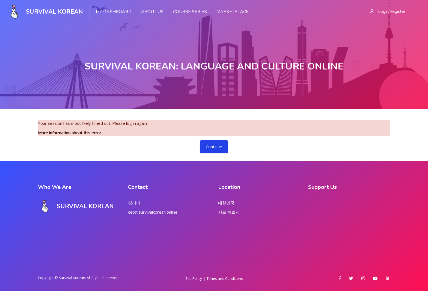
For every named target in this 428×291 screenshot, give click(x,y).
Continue (214, 146)
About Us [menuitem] (152, 12)
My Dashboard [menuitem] (114, 12)
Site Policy (193, 278)
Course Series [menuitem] (190, 12)
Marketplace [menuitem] (232, 12)
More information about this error (69, 132)
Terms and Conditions (225, 278)
